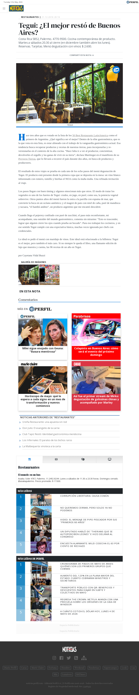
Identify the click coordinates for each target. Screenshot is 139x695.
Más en (34, 309)
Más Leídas (25, 491)
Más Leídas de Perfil (31, 559)
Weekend (79, 667)
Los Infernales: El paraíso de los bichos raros (47, 440)
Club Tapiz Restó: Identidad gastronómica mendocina (51, 434)
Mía (55, 674)
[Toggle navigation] (4, 8)
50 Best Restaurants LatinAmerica (90, 135)
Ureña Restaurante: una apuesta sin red (44, 422)
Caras (24, 667)
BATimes (80, 674)
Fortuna (53, 667)
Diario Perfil (10, 667)
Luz (133, 667)
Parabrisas (94, 667)
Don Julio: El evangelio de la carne (41, 428)
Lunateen (67, 674)
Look (124, 667)
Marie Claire (37, 667)
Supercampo (110, 667)
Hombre (65, 667)
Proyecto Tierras (27, 158)
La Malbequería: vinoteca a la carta (41, 446)
